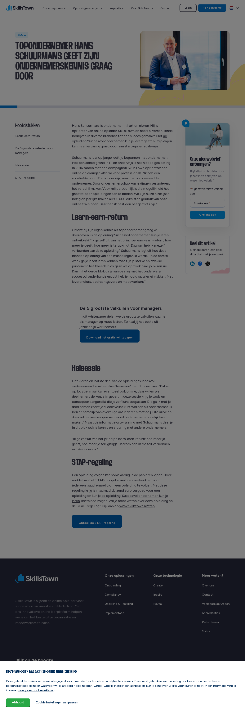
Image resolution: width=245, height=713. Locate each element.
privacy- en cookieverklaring (36, 690)
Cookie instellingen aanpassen (57, 702)
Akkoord (18, 702)
